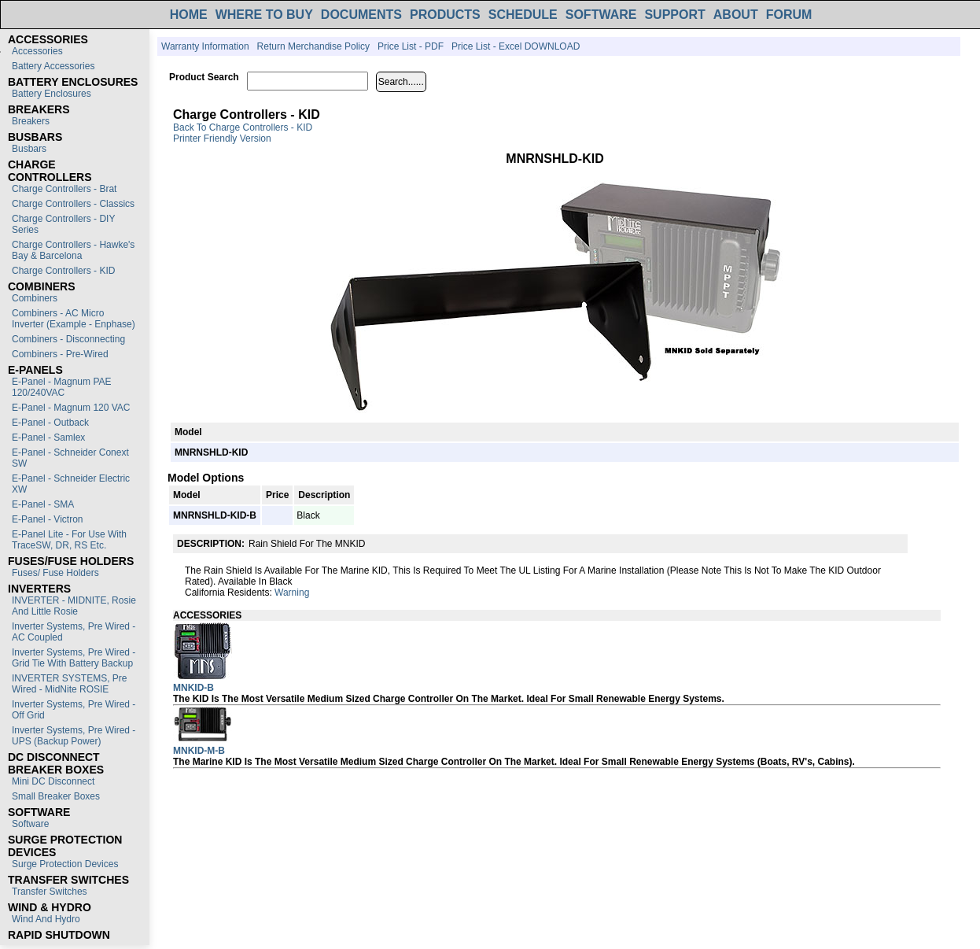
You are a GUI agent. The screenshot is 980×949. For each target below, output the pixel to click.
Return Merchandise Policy (313, 46)
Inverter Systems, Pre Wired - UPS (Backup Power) (73, 736)
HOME (189, 14)
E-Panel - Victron (47, 519)
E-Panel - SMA (43, 504)
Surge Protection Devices (65, 864)
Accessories (37, 51)
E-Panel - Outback (50, 422)
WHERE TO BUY (264, 14)
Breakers (31, 121)
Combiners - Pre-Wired (60, 354)
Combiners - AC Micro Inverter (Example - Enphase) (73, 319)
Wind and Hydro (46, 919)
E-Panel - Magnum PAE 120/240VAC (62, 387)
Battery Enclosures (51, 93)
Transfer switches (49, 891)
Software (30, 823)
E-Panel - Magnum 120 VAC (71, 407)
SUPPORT (674, 14)
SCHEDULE (523, 14)
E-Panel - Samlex (48, 437)
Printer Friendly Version (222, 138)
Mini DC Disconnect (53, 781)
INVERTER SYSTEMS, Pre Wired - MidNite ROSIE (69, 684)
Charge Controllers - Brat (64, 188)
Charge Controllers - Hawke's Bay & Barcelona (73, 250)
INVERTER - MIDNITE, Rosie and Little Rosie (74, 606)
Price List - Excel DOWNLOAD (515, 46)
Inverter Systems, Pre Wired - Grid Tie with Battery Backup (73, 658)
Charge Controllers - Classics (73, 203)
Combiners (34, 298)
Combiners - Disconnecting (68, 339)
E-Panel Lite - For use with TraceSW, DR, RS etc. (69, 540)
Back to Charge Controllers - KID (242, 127)
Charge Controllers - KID (63, 270)
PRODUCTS (445, 14)
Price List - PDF (411, 46)
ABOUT (735, 14)
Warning (291, 592)
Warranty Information (205, 46)
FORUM (789, 14)
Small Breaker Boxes (56, 796)
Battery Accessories (53, 66)
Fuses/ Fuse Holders (55, 572)
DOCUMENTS (361, 14)
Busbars (29, 148)
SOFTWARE (601, 14)
